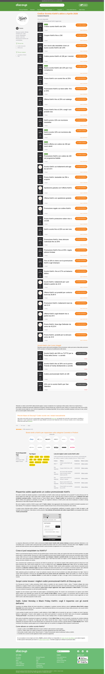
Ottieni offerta (81, 78)
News (17, 660)
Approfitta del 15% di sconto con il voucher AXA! (52, 0)
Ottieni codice (81, 25)
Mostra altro (51, 434)
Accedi (83, 5)
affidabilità (30, 421)
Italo (41, 456)
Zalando (37, 456)
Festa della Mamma (71, 9)
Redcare (40, 459)
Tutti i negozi (19, 662)
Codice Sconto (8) (20, 46)
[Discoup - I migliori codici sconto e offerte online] (21, 5)
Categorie (60, 10)
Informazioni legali (40, 663)
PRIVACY (51, 671)
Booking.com (38, 462)
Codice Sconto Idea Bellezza (68, 638)
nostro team (54, 418)
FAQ (37, 660)
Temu (35, 459)
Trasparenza (39, 665)
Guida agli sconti (20, 665)
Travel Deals (60, 658)
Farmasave (45, 462)
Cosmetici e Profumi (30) (21, 55)
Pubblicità (18, 658)
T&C (37, 662)
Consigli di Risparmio (43, 15)
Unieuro (31, 462)
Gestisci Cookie (60, 671)
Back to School (60, 662)
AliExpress (46, 456)
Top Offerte (40, 9)
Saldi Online (82, 9)
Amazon (31, 456)
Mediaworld (46, 459)
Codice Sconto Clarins (44, 639)
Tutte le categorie (20, 663)
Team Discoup (39, 667)
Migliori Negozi (50, 10)
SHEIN (31, 459)
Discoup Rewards (23, 9)
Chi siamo (18, 657)
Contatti (38, 658)
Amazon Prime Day (61, 660)
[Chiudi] (102, 1)
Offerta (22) (19, 47)
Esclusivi (32, 9)
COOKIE (55, 671)
